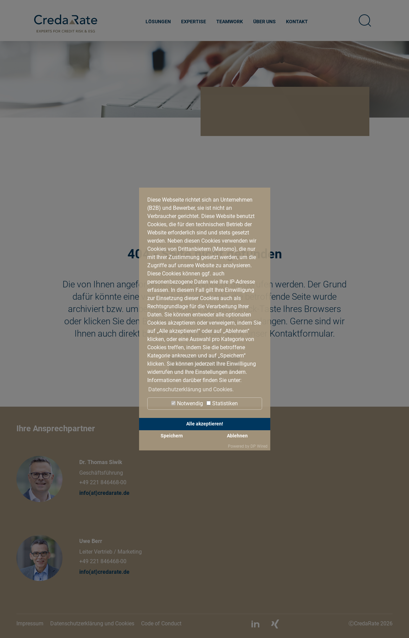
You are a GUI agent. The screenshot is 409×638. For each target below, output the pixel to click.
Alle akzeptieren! (204, 424)
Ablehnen (237, 436)
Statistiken (222, 403)
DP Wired (259, 446)
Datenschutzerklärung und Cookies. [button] (191, 389)
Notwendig (187, 403)
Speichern (172, 436)
